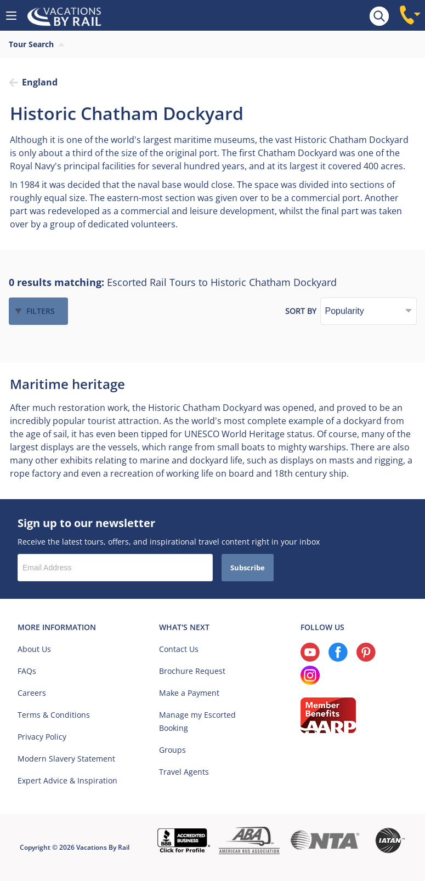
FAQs (27, 671)
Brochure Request (192, 671)
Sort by (300, 311)
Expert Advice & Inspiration (67, 780)
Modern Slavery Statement (66, 758)
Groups (172, 750)
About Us (34, 649)
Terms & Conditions (54, 715)
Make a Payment (189, 693)
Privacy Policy (42, 736)
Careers (32, 693)
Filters (40, 311)
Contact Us (179, 649)
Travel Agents (184, 771)
